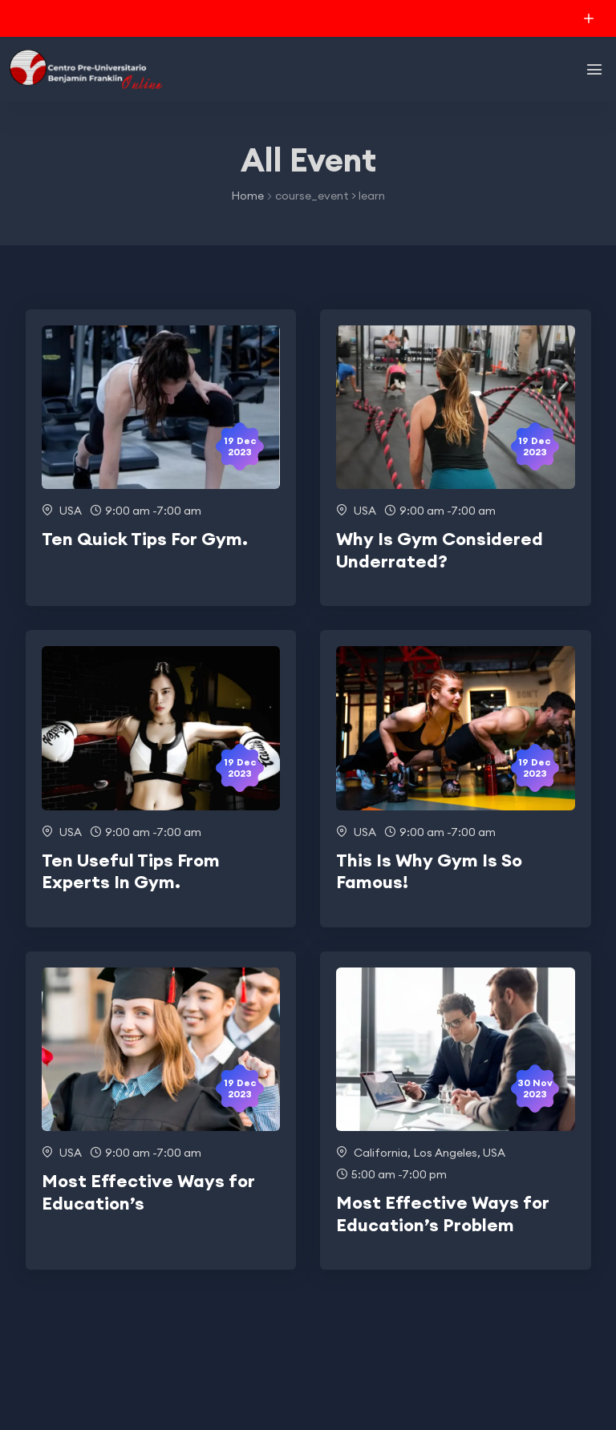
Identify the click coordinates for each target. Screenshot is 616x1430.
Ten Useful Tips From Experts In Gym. (131, 871)
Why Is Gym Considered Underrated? (439, 549)
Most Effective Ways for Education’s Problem (442, 1213)
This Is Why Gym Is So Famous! (429, 871)
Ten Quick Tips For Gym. (145, 538)
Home (247, 195)
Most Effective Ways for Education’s (148, 1191)
